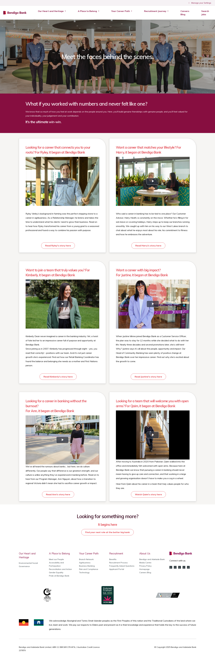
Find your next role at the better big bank (107, 532)
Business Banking (87, 566)
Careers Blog (185, 13)
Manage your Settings (199, 3)
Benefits (112, 559)
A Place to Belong (59, 553)
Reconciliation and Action (60, 569)
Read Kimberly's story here (58, 376)
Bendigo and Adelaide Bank (152, 559)
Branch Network (86, 559)
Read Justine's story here (148, 376)
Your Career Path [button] (120, 11)
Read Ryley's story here (58, 245)
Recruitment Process (118, 562)
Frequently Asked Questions (121, 566)
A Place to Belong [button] (87, 11)
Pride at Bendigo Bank (59, 576)
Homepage (144, 569)
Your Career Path (89, 553)
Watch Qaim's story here (148, 494)
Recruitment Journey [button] (155, 11)
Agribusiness (84, 562)
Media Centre (145, 562)
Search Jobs (206, 13)
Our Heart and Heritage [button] (51, 11)
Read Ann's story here (58, 494)
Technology (84, 572)
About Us (144, 553)
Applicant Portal (116, 569)
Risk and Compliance (88, 569)
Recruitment (116, 553)
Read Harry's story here (148, 245)
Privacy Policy (145, 566)
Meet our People (56, 559)
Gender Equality (56, 572)
